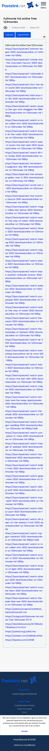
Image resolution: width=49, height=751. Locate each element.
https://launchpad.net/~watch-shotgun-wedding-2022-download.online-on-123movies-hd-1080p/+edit (24, 425)
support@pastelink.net (24, 693)
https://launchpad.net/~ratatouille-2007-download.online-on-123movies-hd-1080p (24, 77)
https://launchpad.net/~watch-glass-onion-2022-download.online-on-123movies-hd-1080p (24, 479)
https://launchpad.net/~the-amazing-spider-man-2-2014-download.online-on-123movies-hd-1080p (24, 177)
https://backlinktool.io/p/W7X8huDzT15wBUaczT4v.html (24, 625)
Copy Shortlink (23, 35)
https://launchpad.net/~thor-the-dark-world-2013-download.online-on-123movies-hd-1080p (24, 88)
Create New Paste (24, 705)
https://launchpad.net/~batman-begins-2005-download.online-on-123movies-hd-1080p (24, 52)
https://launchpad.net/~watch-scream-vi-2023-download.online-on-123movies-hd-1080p (24, 558)
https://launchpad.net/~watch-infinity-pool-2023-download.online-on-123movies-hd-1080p (24, 512)
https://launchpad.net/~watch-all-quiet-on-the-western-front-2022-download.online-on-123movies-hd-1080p (24, 524)
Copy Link (9, 35)
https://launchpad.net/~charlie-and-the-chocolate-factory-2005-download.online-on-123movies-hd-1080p (23, 64)
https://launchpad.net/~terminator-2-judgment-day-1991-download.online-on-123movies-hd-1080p (24, 167)
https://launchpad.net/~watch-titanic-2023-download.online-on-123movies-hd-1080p (24, 231)
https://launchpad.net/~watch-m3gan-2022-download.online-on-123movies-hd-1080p (24, 389)
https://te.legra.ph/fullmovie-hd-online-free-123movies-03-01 (24, 618)
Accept (24, 731)
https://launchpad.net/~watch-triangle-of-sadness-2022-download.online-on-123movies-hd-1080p (24, 447)
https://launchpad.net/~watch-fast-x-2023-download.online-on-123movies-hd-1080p (24, 368)
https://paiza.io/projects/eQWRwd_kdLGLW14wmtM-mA (24, 610)
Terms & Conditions (24, 745)
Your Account (24, 708)
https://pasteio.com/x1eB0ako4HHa (23, 635)
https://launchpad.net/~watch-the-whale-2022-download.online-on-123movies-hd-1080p (24, 414)
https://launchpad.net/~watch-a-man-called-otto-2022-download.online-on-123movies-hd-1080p (24, 547)
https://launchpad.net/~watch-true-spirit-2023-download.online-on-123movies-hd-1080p (24, 501)
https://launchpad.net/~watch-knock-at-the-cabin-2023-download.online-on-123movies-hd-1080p (24, 134)
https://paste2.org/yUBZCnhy (20, 631)
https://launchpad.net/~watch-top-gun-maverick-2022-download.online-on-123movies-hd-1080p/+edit (24, 536)
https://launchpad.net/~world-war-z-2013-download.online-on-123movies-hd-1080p (24, 188)
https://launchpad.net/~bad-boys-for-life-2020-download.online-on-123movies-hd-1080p (23, 98)
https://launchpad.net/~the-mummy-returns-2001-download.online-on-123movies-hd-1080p (23, 199)
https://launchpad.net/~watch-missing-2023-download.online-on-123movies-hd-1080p (24, 242)
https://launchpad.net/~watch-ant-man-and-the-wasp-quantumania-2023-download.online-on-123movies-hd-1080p (24, 402)
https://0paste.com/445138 (19, 639)
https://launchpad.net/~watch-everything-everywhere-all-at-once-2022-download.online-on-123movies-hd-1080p (24, 355)
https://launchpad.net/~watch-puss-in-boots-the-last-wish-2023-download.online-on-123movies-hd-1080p (24, 145)
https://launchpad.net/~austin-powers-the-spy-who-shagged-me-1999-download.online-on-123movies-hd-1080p (24, 111)
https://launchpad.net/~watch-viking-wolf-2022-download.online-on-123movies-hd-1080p (24, 490)
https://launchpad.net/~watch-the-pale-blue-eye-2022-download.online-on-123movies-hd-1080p (24, 601)
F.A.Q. (24, 712)
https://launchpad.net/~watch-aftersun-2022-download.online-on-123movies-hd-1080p (24, 580)
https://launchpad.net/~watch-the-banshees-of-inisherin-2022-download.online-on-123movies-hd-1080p (24, 332)
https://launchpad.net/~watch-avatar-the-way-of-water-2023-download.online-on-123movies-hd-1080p (24, 221)
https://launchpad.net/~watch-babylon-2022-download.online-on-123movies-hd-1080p (24, 289)
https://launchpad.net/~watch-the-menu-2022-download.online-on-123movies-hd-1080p (24, 321)
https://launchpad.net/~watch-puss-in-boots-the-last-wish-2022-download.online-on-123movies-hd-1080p (24, 379)
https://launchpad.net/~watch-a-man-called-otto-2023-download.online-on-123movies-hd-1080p (24, 123)
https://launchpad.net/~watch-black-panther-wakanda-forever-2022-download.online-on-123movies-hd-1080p (24, 276)
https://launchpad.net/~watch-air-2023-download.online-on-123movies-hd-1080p (24, 343)
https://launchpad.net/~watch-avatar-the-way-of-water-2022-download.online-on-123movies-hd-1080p (24, 310)
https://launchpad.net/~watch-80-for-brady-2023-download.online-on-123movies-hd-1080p (24, 156)
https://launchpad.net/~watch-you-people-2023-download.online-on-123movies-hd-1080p (24, 300)
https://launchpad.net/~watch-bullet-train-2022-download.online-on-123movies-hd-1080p (24, 468)
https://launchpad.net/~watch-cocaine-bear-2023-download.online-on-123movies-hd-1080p (24, 590)
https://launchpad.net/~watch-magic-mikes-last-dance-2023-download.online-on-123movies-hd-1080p (24, 210)
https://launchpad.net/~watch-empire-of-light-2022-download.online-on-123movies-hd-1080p (24, 569)
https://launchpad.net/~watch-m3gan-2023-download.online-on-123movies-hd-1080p (24, 253)
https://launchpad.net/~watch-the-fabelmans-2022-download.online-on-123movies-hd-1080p (24, 457)
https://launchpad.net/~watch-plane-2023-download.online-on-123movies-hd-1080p (24, 264)
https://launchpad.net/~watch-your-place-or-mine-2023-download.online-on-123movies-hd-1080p (24, 436)
